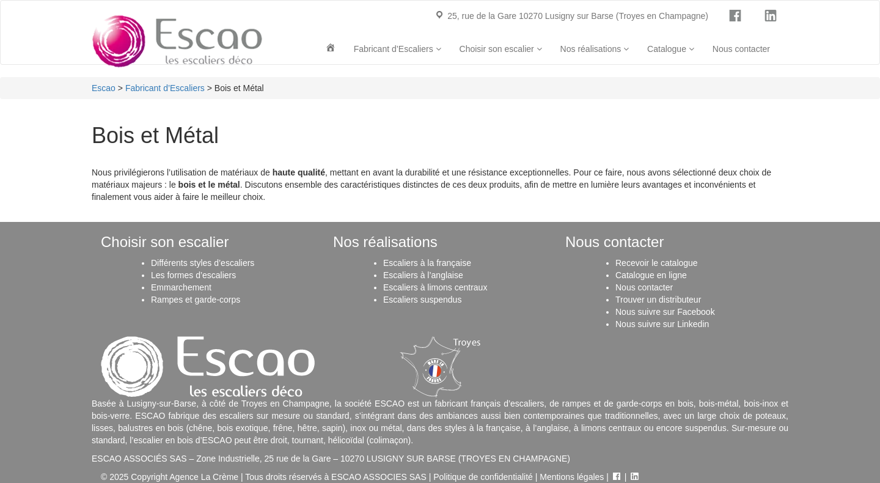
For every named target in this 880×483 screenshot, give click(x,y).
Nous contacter (741, 49)
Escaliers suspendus (422, 299)
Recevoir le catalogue (656, 263)
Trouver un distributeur (658, 299)
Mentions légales (572, 477)
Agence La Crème (203, 477)
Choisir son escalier (501, 49)
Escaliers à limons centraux (435, 287)
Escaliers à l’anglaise (423, 275)
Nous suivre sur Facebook (665, 312)
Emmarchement (181, 287)
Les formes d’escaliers (193, 275)
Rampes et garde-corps (195, 299)
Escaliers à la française (427, 263)
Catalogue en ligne (651, 275)
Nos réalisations (594, 49)
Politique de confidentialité (483, 477)
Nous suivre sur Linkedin (662, 324)
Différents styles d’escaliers (202, 263)
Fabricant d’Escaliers (397, 49)
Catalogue (670, 49)
